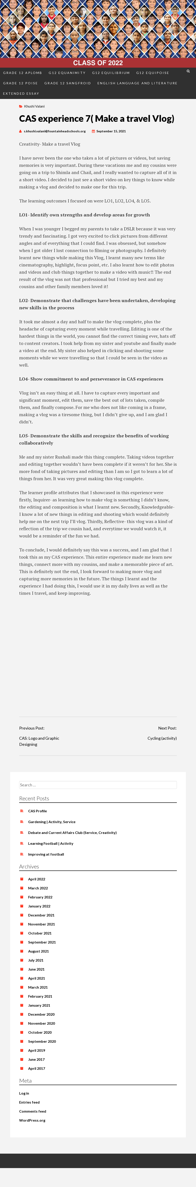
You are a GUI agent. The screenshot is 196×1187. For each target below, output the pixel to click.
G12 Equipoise (152, 73)
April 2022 (36, 879)
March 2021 (38, 987)
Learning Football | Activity (50, 843)
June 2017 (36, 1059)
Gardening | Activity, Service (51, 822)
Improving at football (46, 854)
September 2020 (42, 1041)
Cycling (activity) (162, 738)
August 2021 (38, 951)
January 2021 (39, 1005)
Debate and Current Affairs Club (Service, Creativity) (72, 832)
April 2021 (36, 978)
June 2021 (36, 969)
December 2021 (41, 915)
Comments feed (32, 1111)
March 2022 (38, 888)
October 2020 (40, 1032)
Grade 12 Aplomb (22, 73)
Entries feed (29, 1102)
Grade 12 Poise (20, 83)
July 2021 (35, 960)
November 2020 (41, 1023)
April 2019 (36, 1050)
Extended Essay (21, 93)
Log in (24, 1093)
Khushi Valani (34, 106)
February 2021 (40, 996)
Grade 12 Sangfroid (67, 83)
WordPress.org (32, 1120)
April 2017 (36, 1068)
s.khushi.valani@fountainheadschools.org (55, 131)
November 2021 (41, 924)
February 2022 (40, 897)
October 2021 (40, 933)
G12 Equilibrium (111, 73)
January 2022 (39, 906)
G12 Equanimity (67, 73)
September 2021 (42, 942)
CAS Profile (37, 811)
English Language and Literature (138, 83)
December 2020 (41, 1014)
